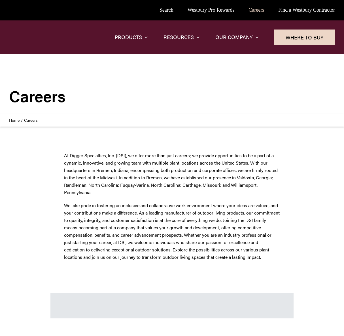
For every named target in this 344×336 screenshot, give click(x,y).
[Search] (166, 10)
